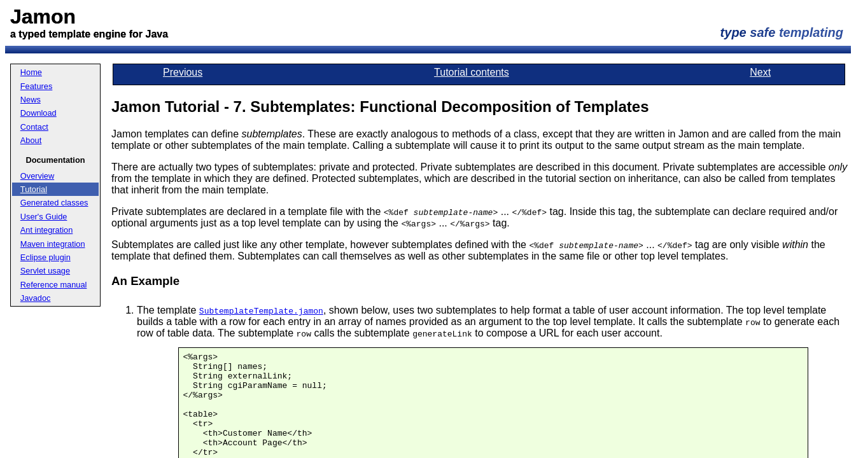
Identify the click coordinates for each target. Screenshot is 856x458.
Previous (182, 72)
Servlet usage (45, 270)
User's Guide (43, 216)
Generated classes (54, 202)
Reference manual (53, 284)
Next (760, 72)
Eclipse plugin (45, 257)
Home (31, 72)
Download (38, 113)
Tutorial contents (471, 72)
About (30, 140)
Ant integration (46, 230)
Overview (37, 176)
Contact (34, 127)
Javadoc (35, 298)
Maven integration (52, 244)
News (30, 99)
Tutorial (33, 189)
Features (36, 86)
